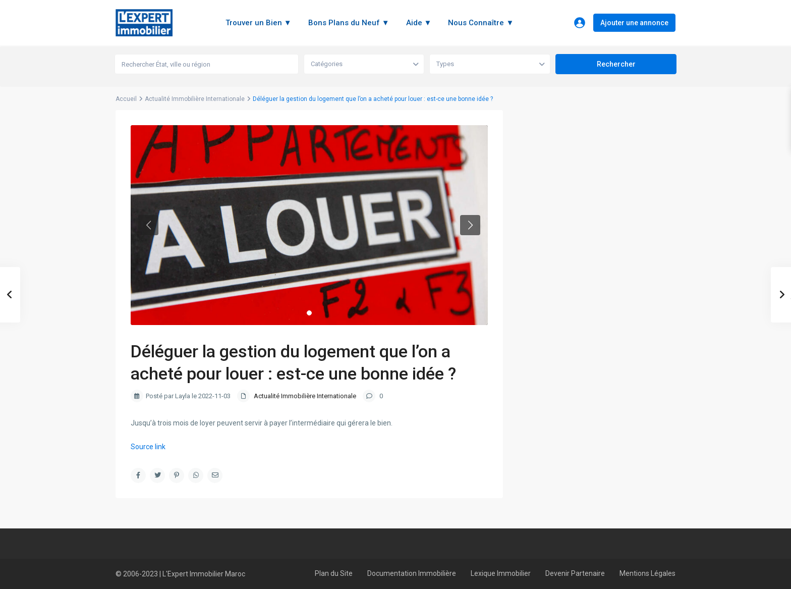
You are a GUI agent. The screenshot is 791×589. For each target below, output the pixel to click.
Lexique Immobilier (501, 573)
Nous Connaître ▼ (481, 22)
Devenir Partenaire (575, 573)
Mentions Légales (647, 573)
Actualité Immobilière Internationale (195, 98)
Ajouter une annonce (634, 23)
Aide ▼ (419, 22)
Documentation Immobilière (411, 573)
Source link (148, 447)
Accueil (126, 98)
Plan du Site (334, 573)
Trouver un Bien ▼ (258, 22)
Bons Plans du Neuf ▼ (348, 22)
